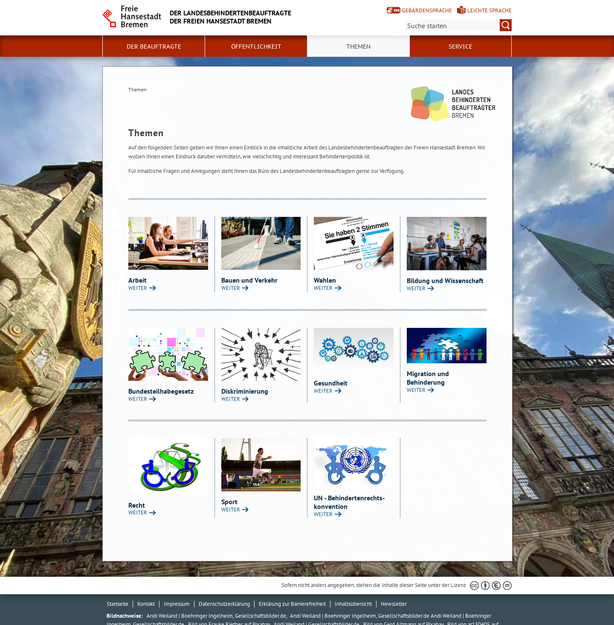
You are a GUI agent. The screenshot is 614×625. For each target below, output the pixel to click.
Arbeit (137, 280)
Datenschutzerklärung (224, 603)
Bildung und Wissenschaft (445, 280)
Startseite (117, 603)
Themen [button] (358, 46)
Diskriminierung (244, 391)
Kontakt (146, 603)
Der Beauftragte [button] (154, 46)
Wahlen (325, 280)
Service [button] (460, 46)
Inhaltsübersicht (353, 603)
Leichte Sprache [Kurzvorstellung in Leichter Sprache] (489, 10)
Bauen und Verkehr (249, 280)
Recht (136, 505)
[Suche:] (458, 25)
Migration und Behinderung (428, 377)
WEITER (137, 288)
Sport (229, 501)
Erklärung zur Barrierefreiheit (292, 603)
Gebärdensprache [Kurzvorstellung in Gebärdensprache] (427, 10)
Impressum (177, 603)
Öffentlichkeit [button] (256, 46)
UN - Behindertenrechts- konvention (349, 502)
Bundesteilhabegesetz (161, 391)
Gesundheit (331, 383)
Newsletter (394, 603)
